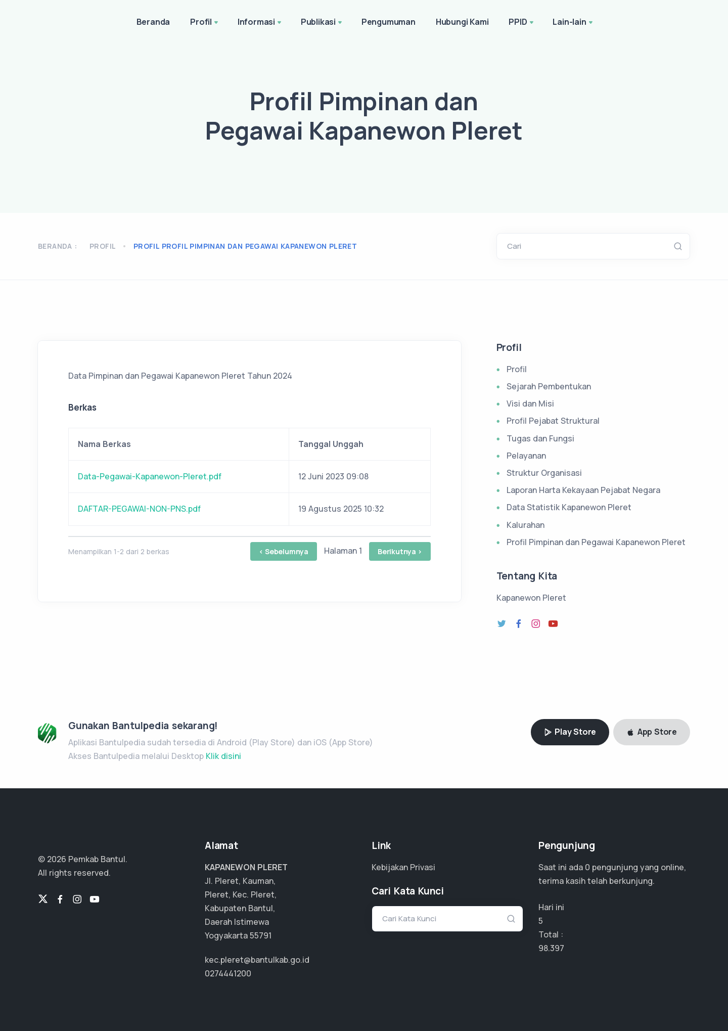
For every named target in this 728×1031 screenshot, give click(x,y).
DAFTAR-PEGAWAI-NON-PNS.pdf (139, 508)
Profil (205, 22)
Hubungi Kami (462, 21)
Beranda (153, 21)
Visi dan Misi (530, 403)
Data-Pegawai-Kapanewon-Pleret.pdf (149, 476)
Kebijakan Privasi (403, 867)
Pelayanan (526, 455)
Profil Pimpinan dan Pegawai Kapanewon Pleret (596, 542)
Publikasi (322, 22)
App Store (651, 731)
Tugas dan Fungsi (540, 438)
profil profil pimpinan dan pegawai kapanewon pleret (245, 246)
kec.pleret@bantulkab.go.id (257, 959)
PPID (522, 22)
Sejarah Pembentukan (549, 386)
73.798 (551, 948)
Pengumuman (388, 21)
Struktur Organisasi (544, 472)
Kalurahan (525, 524)
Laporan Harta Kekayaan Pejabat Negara (583, 490)
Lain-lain (573, 22)
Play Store (570, 731)
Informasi (260, 22)
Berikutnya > (400, 551)
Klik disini (223, 755)
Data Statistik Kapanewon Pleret (569, 507)
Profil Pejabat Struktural (553, 420)
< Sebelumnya (283, 551)
